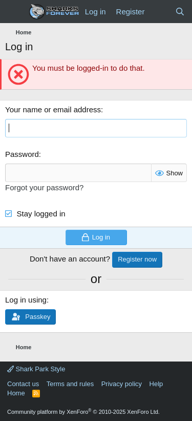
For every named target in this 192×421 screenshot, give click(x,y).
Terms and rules (70, 384)
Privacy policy (121, 384)
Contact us (23, 384)
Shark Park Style (36, 369)
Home (16, 393)
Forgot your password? (44, 187)
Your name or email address (53, 109)
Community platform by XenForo (83, 412)
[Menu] (14, 12)
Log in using (26, 299)
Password (22, 154)
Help (156, 384)
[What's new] (159, 11)
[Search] (180, 11)
